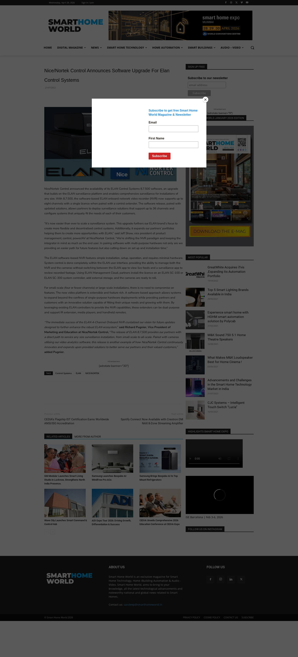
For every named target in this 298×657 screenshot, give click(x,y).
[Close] (205, 99)
